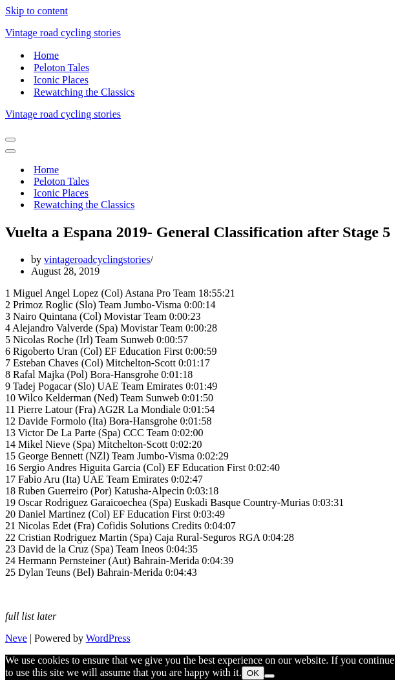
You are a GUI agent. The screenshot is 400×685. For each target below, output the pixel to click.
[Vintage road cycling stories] (200, 33)
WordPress (108, 638)
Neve (16, 638)
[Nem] (269, 676)
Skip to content (36, 10)
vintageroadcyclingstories (97, 259)
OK (253, 673)
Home (46, 55)
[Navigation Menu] (10, 140)
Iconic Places (61, 79)
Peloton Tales (61, 67)
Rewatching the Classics (84, 92)
